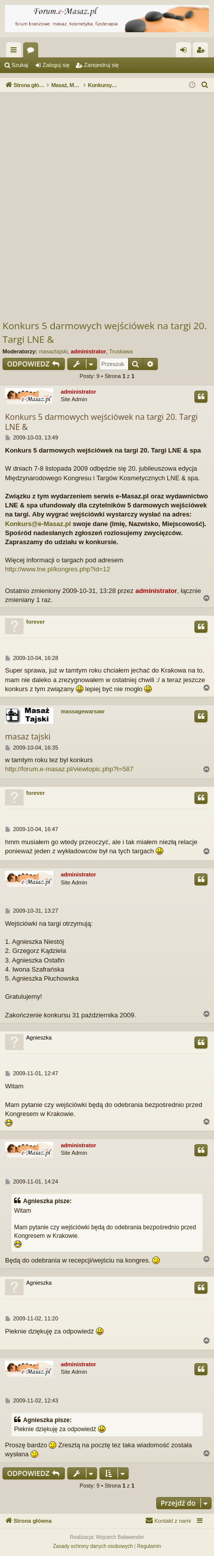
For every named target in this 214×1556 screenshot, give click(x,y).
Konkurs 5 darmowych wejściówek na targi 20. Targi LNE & (105, 332)
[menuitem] (204, 85)
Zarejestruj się (101, 65)
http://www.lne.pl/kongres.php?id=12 (57, 569)
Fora (32, 51)
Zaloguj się (56, 65)
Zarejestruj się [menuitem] (202, 51)
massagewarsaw (82, 711)
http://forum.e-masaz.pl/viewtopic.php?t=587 (69, 769)
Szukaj (20, 65)
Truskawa (121, 351)
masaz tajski (28, 736)
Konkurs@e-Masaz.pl (38, 524)
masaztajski (53, 351)
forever (35, 622)
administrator (88, 351)
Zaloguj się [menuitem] (185, 51)
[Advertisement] (107, 207)
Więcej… (15, 51)
